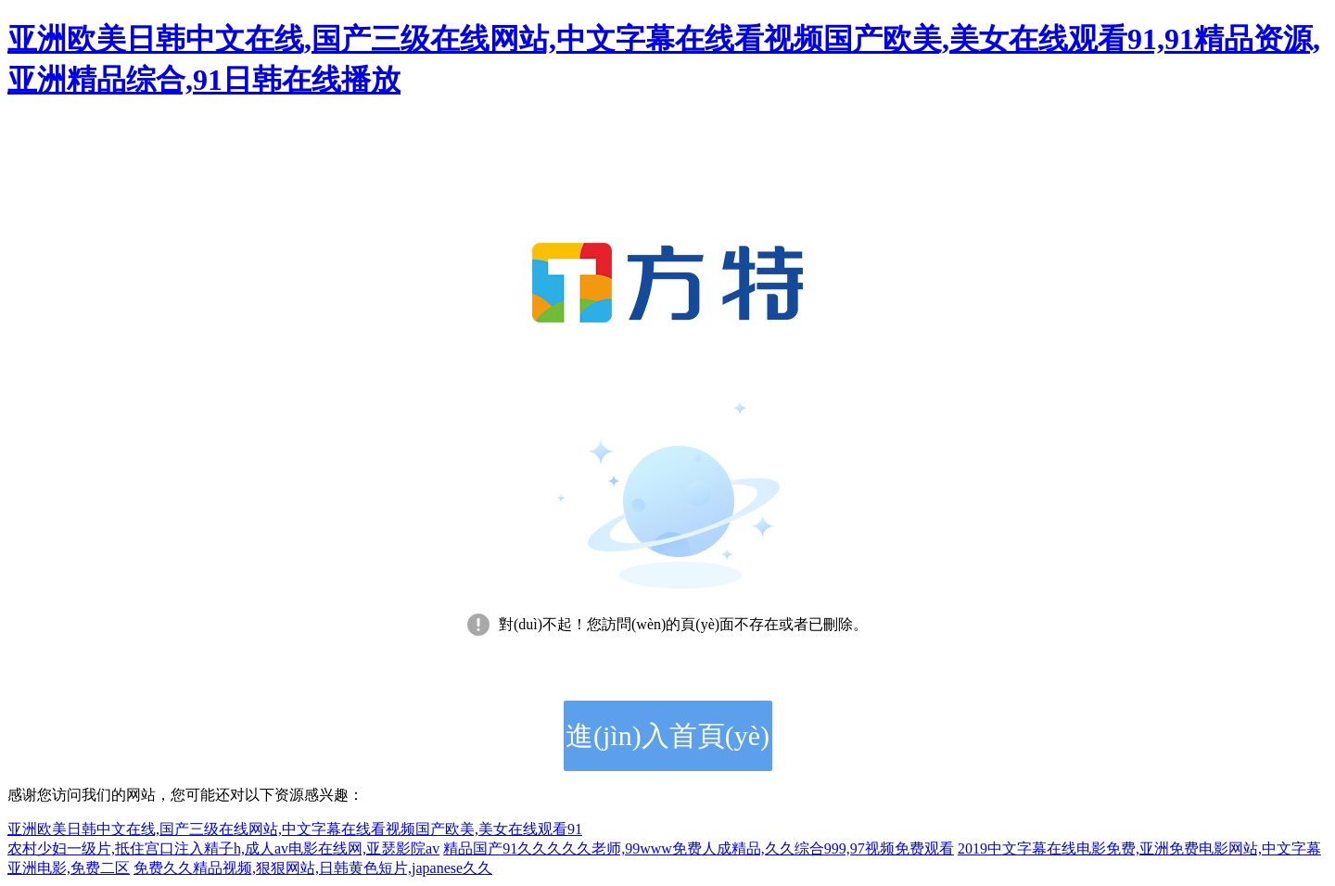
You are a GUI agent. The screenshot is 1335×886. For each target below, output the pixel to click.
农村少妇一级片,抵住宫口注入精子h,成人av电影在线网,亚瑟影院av (223, 848)
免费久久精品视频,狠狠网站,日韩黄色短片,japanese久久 (313, 868)
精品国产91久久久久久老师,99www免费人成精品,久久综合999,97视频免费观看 (698, 848)
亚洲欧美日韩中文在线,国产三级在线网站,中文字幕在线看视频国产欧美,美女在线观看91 (294, 829)
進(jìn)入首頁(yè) (667, 735)
